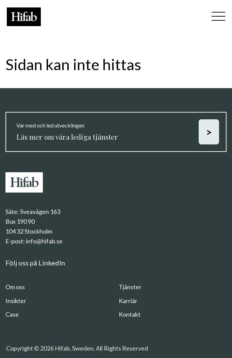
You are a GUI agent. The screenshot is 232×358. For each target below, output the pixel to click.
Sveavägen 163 (40, 211)
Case (12, 314)
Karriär (128, 300)
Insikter (15, 300)
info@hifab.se (44, 241)
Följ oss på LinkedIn (35, 262)
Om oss (15, 287)
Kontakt (129, 314)
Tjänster (130, 287)
